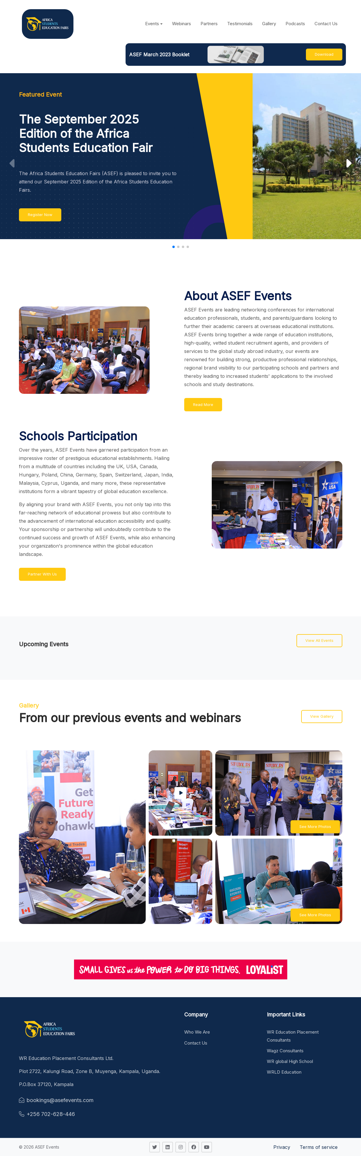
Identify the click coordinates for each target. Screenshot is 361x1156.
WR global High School (290, 1061)
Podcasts (295, 23)
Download (324, 54)
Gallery (269, 23)
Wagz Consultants (285, 1050)
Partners (209, 23)
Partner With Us (42, 574)
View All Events (319, 640)
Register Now (40, 214)
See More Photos (315, 826)
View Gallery (321, 716)
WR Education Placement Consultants (293, 1036)
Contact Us (326, 23)
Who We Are (197, 1032)
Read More (203, 404)
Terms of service (319, 1147)
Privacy (281, 1147)
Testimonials (240, 23)
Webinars (181, 23)
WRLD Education (284, 1072)
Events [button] (152, 23)
